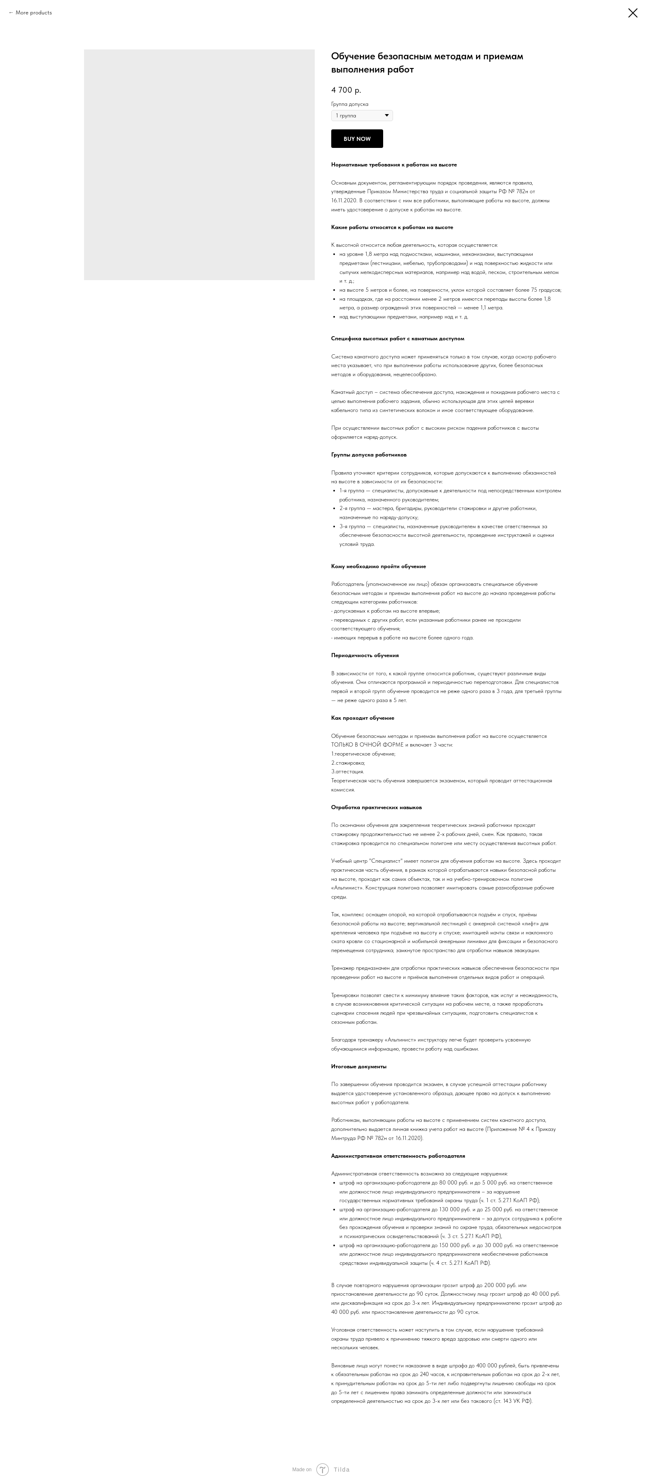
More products (34, 12)
